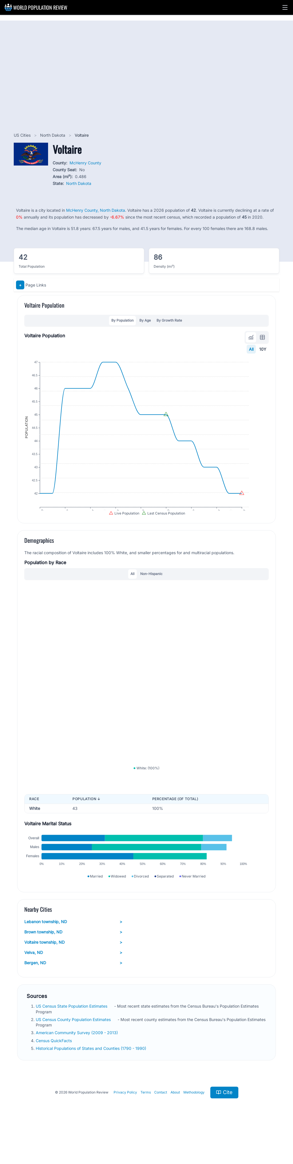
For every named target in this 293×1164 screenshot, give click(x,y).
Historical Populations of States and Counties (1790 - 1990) (91, 1077)
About (175, 1121)
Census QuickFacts (54, 1069)
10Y (262, 349)
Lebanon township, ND (73, 951)
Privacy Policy (125, 1121)
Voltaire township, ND (73, 971)
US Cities (23, 135)
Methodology (194, 1121)
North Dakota (53, 135)
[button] (285, 7)
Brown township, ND (73, 961)
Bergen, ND (73, 992)
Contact (160, 1121)
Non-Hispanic (151, 587)
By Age (145, 320)
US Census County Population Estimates (74, 1048)
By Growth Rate (169, 320)
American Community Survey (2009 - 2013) (77, 1061)
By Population (122, 320)
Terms (145, 1121)
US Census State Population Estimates (72, 1035)
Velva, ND (73, 982)
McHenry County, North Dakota (95, 210)
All (251, 349)
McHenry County (85, 162)
